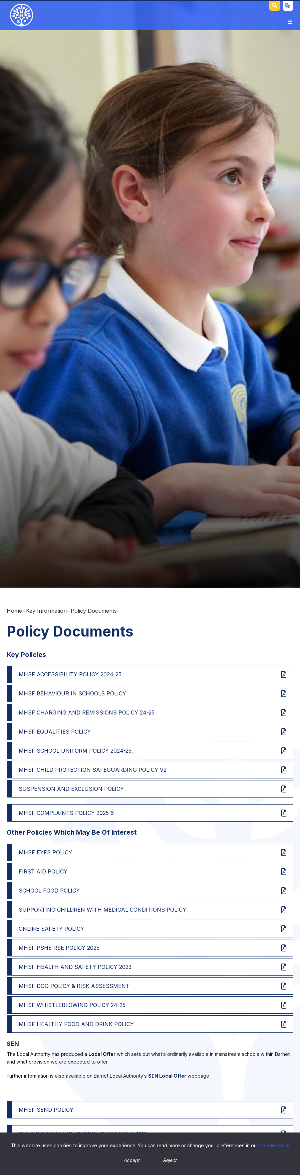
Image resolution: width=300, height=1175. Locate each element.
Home (14, 610)
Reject (170, 1160)
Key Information (46, 610)
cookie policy (275, 1145)
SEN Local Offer (167, 1076)
